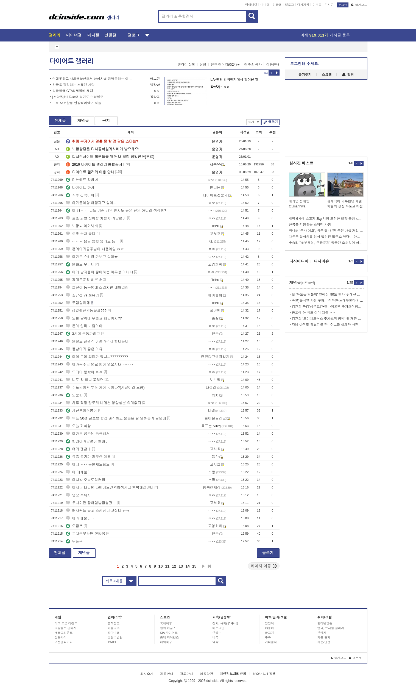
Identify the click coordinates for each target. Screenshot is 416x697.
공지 (106, 120)
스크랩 (327, 75)
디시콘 (329, 4)
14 (187, 566)
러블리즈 (114, 628)
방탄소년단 (115, 637)
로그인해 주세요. (304, 64)
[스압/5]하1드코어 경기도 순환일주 (78, 97)
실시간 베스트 (301, 163)
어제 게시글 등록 (325, 35)
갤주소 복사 (253, 64)
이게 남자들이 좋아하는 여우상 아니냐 (99, 272)
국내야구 (166, 623)
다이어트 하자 (80, 187)
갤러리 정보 (186, 64)
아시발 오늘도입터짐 (85, 480)
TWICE (112, 642)
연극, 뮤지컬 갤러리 (330, 628)
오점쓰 (74, 526)
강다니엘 (114, 632)
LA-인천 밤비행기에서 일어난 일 (234, 80)
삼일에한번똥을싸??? (86, 311)
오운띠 (74, 395)
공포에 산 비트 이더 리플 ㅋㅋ (314, 313)
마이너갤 (251, 4)
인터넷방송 (325, 623)
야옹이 (269, 628)
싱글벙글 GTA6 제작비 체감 (72, 91)
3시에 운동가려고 (83, 334)
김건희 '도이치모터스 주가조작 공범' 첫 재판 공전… (328, 319)
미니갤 (264, 4)
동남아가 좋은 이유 (84, 349)
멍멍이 (269, 623)
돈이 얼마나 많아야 (84, 326)
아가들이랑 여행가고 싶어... (91, 203)
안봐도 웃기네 (80, 264)
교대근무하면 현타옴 (85, 534)
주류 (268, 637)
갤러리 (55, 35)
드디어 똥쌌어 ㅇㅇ (84, 372)
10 (160, 566)
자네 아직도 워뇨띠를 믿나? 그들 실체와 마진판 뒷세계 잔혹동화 (328, 325)
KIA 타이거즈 (169, 632)
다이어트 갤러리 (71, 61)
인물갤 (277, 4)
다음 (203, 566)
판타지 (321, 632)
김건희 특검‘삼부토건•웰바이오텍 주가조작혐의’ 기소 (328, 307)
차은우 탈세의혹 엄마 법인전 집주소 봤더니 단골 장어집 (326, 237)
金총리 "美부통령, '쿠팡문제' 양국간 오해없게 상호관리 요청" (326, 243)
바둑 (216, 637)
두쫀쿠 (74, 541)
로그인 (342, 5)
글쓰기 (273, 122)
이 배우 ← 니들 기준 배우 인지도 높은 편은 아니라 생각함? (116, 211)
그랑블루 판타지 (66, 628)
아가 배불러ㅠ (80, 518)
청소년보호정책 (264, 674)
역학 (216, 642)
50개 (253, 122)
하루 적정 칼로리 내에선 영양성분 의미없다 (103, 403)
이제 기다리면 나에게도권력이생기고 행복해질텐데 (109, 487)
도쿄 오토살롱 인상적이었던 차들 (76, 103)
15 (194, 566)
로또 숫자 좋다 (80, 234)
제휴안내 (166, 674)
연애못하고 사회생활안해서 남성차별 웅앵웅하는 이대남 (93, 79)
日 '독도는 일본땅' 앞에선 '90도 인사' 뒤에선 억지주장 (328, 294)
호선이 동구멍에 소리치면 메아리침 (97, 287)
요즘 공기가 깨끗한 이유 (88, 457)
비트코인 (219, 628)
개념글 (83, 120)
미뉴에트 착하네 (82, 180)
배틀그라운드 (64, 632)
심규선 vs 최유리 (82, 295)
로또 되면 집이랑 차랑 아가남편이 (96, 218)
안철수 (217, 632)
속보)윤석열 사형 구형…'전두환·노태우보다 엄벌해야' (328, 300)
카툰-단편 (324, 642)
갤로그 (289, 4)
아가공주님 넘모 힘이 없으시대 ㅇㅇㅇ (99, 364)
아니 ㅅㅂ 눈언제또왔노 (88, 464)
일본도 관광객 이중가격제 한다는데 (97, 341)
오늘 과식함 (78, 426)
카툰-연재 (324, 637)
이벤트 (317, 4)
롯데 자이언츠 (169, 637)
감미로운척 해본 (82, 280)
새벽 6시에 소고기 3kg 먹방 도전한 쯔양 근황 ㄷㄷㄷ (326, 219)
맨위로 (355, 658)
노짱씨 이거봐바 (82, 226)
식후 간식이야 (80, 195)
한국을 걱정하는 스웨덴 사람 (73, 85)
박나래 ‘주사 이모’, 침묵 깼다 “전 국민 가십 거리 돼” (326, 231)
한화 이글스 (168, 628)
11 (167, 566)
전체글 (60, 120)
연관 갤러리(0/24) (225, 64)
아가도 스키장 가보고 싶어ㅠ (92, 257)
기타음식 (271, 642)
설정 (203, 64)
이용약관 (206, 674)
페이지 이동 (264, 566)
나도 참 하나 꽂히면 (85, 380)
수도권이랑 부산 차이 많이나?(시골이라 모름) (105, 387)
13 (181, 566)
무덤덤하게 (78, 303)
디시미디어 (299, 261)
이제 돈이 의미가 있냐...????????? (97, 357)
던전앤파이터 (64, 642)
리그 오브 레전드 (66, 623)
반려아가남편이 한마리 (87, 441)
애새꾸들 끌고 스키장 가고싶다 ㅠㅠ (97, 511)
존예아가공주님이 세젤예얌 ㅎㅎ (95, 249)
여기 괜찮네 (78, 449)
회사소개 (146, 674)
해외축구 (166, 642)
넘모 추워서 (78, 495)
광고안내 (186, 674)
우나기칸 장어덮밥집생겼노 (91, 503)
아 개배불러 (78, 472)
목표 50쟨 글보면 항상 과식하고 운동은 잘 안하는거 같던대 (116, 418)
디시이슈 (321, 261)
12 (174, 566)
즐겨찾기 (305, 75)
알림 (348, 75)
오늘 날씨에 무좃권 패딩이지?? (94, 318)
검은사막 (61, 637)
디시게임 (303, 4)
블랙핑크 (114, 623)
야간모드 (359, 5)
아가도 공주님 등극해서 (88, 434)
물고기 (269, 632)
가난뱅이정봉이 (81, 411)
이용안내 (273, 64)
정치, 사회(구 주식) (225, 623)
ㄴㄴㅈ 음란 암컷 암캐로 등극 (92, 241)
